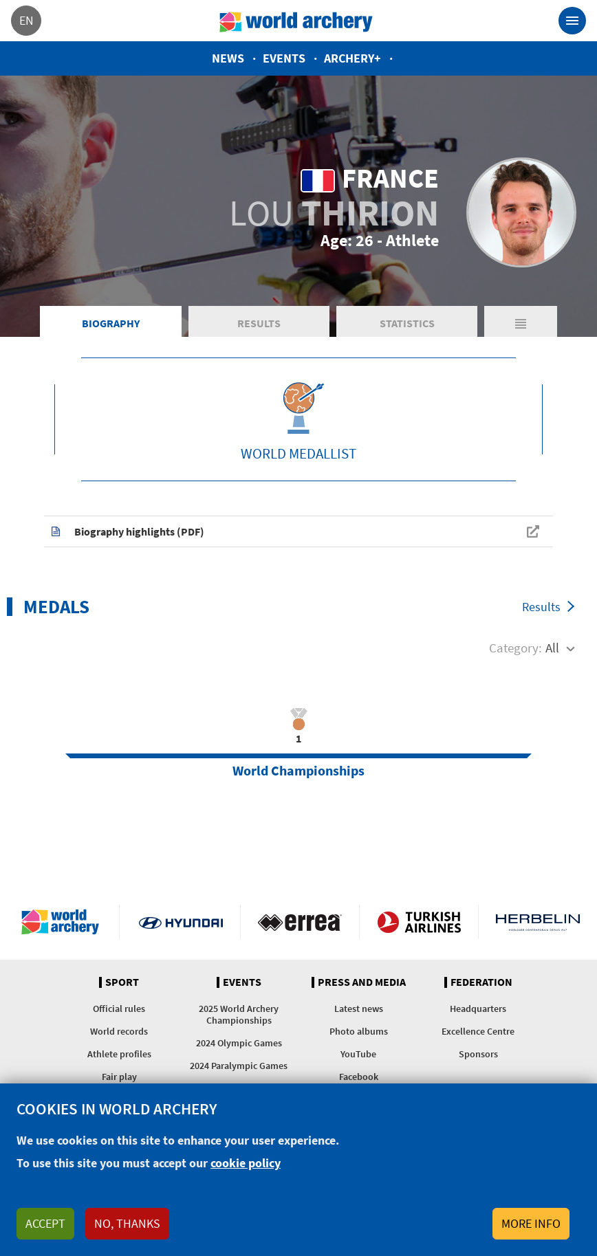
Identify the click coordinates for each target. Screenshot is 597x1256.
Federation (481, 982)
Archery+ (352, 58)
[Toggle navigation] (572, 20)
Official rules (119, 1008)
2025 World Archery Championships (239, 1014)
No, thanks (127, 1223)
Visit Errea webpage (300, 922)
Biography (111, 323)
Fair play (119, 1076)
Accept (45, 1223)
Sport (122, 982)
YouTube (358, 1054)
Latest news (358, 1008)
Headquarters (478, 1008)
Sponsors (478, 1054)
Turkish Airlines (419, 922)
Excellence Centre (478, 1031)
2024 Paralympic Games (238, 1065)
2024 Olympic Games (239, 1043)
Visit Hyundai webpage (181, 922)
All (552, 647)
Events (284, 58)
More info (531, 1223)
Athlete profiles (119, 1054)
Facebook (358, 1076)
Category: (515, 647)
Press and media (362, 982)
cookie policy (245, 1163)
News (228, 58)
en (26, 20)
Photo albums (358, 1031)
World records (119, 1031)
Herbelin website (538, 922)
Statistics (407, 323)
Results (259, 323)
